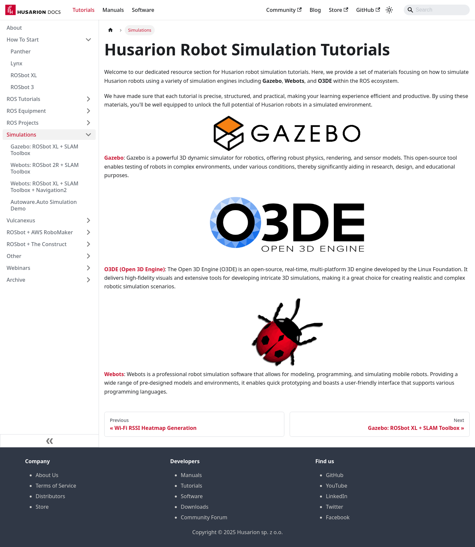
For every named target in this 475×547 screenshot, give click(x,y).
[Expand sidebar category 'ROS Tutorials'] (88, 99)
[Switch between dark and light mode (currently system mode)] (389, 10)
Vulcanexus (21, 220)
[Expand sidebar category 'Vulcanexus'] (88, 220)
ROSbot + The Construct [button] (37, 244)
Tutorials (83, 10)
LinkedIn (336, 496)
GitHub (368, 10)
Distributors (50, 496)
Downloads (194, 506)
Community (284, 10)
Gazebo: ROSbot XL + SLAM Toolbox (45, 150)
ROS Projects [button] (23, 122)
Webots (114, 374)
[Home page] (110, 30)
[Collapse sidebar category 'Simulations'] (88, 134)
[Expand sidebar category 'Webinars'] (88, 268)
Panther (21, 51)
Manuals (113, 10)
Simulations (21, 134)
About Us (47, 475)
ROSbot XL (24, 75)
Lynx (16, 63)
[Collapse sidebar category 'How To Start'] (88, 39)
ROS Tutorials (23, 99)
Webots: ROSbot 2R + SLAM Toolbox (45, 168)
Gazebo (114, 157)
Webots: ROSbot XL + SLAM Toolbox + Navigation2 (45, 187)
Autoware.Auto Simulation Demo (44, 205)
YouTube (336, 485)
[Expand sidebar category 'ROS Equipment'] (88, 111)
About (14, 27)
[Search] (437, 10)
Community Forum (204, 517)
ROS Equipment (26, 110)
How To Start (23, 39)
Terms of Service (56, 485)
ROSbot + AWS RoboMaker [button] (40, 232)
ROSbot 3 (22, 87)
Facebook (338, 517)
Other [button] (14, 256)
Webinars (18, 268)
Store (338, 10)
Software (143, 10)
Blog (315, 10)
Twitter (334, 506)
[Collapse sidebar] (49, 440)
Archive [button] (16, 279)
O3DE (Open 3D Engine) (134, 269)
